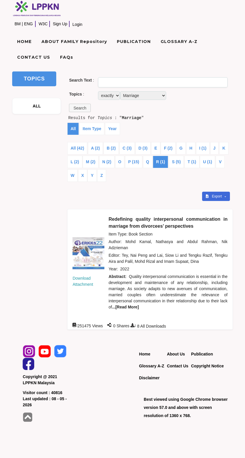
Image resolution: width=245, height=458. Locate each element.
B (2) (111, 148)
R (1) (160, 161)
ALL (37, 106)
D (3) (143, 148)
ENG (28, 23)
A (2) (95, 148)
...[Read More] (125, 307)
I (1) (202, 148)
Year (112, 128)
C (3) (127, 148)
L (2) (74, 161)
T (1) (192, 161)
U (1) (207, 161)
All (73, 128)
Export (214, 196)
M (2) (90, 161)
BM (17, 23)
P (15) (133, 161)
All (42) (77, 148)
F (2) (168, 148)
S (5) (176, 161)
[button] (79, 108)
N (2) (106, 161)
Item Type (92, 128)
